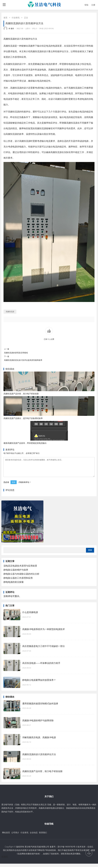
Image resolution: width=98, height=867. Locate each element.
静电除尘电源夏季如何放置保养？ (39, 683)
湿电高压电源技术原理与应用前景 (20, 569)
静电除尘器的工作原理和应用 (18, 581)
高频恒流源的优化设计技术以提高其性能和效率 (23, 360)
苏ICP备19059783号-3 (67, 850)
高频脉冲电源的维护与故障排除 (38, 723)
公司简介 (15, 836)
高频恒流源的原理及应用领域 (16, 352)
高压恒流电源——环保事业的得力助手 (41, 666)
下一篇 (6, 356)
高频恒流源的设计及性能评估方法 (39, 757)
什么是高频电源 (30, 615)
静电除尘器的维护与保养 (16, 573)
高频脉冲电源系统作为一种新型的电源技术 (43, 632)
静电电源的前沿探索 (14, 585)
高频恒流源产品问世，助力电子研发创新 (21, 393)
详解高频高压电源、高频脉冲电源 (39, 740)
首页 (5, 17)
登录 (13, 485)
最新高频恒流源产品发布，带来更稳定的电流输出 (25, 443)
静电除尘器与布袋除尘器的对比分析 (21, 577)
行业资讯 (16, 17)
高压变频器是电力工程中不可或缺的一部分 (43, 649)
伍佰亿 (4, 860)
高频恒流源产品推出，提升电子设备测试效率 (23, 418)
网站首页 (6, 836)
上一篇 (6, 349)
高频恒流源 (9, 38)
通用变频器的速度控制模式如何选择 (40, 706)
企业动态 (34, 836)
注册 (93, 4)
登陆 (86, 4)
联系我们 (43, 836)
